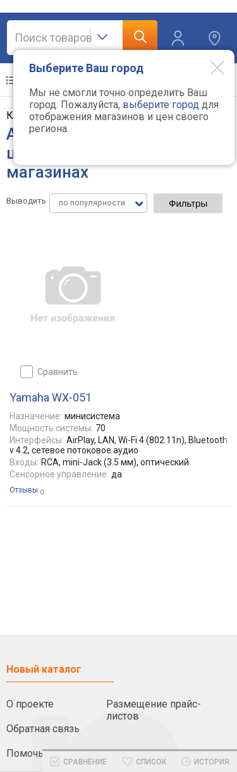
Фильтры (188, 203)
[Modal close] (208, 67)
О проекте (30, 704)
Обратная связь (43, 729)
